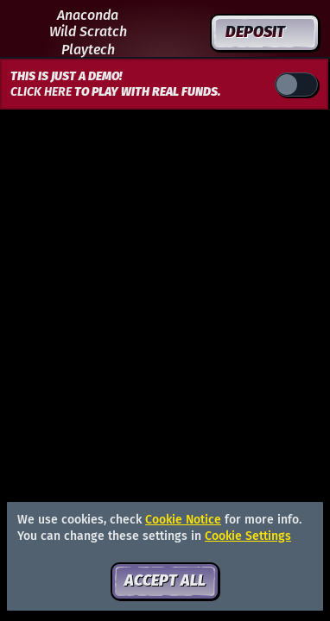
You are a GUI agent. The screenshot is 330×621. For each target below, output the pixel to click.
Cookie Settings (248, 536)
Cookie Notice (183, 519)
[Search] (149, 32)
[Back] (25, 32)
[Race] (187, 32)
